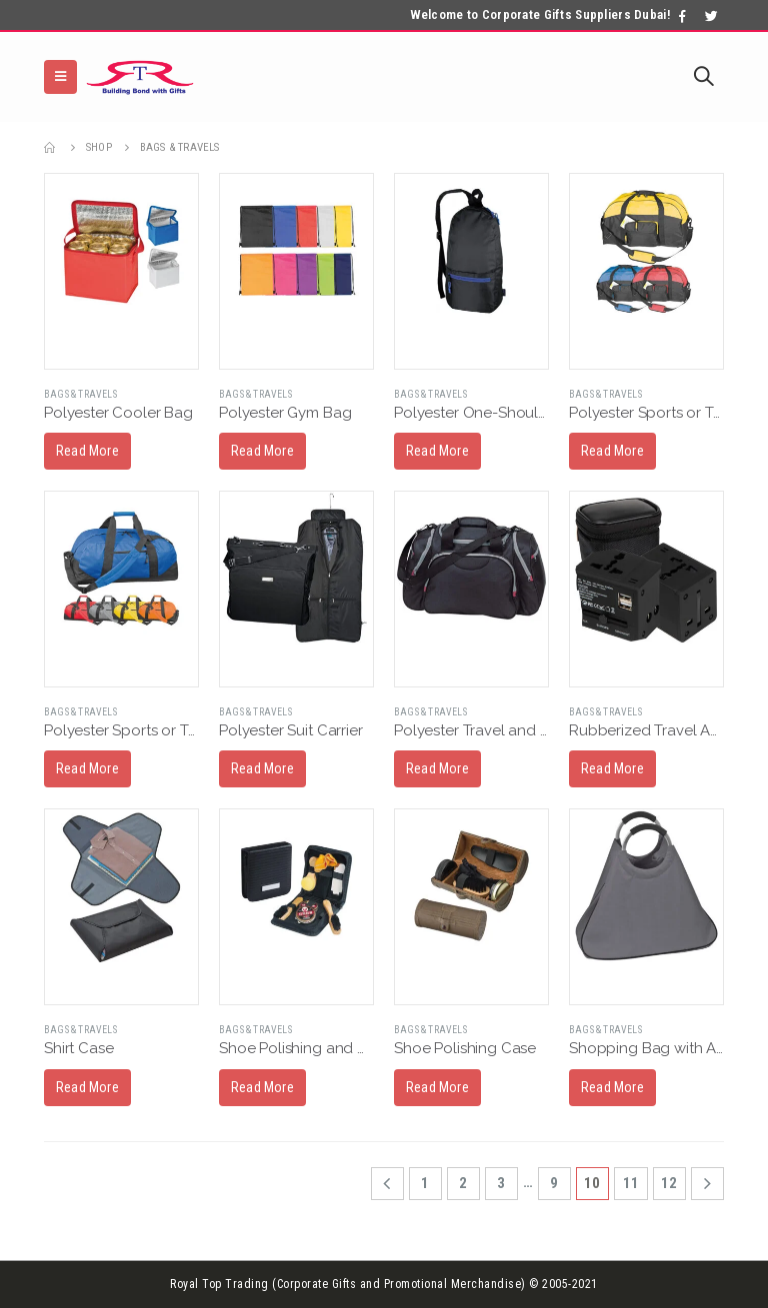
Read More (87, 451)
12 (669, 1183)
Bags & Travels (80, 394)
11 (631, 1183)
